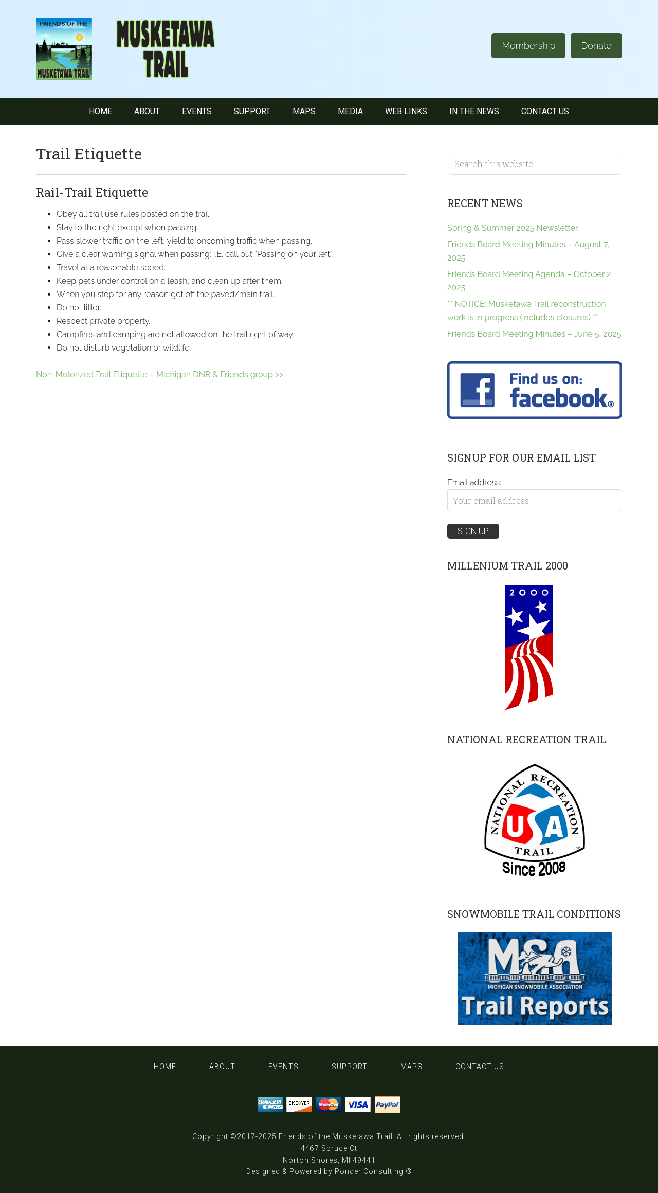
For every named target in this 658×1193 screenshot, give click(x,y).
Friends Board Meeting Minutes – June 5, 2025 (534, 334)
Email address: (474, 482)
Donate (596, 45)
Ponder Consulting (369, 1171)
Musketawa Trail (139, 49)
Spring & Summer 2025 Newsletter (512, 228)
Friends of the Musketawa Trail (336, 1136)
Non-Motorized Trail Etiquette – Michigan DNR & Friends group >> (159, 374)
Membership (528, 45)
